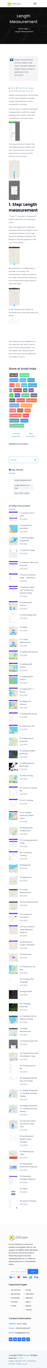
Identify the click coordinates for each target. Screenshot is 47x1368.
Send (33, 1272)
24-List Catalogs (26, 800)
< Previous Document (16, 434)
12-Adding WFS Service (29, 652)
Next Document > (31, 434)
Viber (31, 390)
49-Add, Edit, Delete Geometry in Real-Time (28, 1124)
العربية (25, 1364)
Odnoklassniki (26, 405)
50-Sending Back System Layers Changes (26, 1139)
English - (12, 1361)
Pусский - (12, 1364)
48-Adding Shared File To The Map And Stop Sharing (28, 1108)
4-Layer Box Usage (27, 550)
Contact (29, 1310)
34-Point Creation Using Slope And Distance (27, 929)
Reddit (27, 410)
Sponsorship (15, 1294)
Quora (20, 410)
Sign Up (28, 1306)
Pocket (13, 410)
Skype (24, 385)
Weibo (25, 415)
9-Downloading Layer (28, 615)
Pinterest (17, 390)
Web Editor (30, 1294)
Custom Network (17, 425)
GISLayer (26, 1355)
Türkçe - (19, 1364)
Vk (11, 390)
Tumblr (34, 395)
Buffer (12, 400)
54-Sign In (24, 1188)
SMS (17, 385)
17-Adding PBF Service (28, 714)
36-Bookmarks (25, 954)
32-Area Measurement (29, 902)
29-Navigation (25, 865)
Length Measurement (23, 480)
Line (11, 395)
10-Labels (23, 627)
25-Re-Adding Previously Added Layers (27, 815)
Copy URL (13, 375)
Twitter (23, 380)
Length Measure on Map (22, 486)
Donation (14, 1302)
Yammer (24, 420)
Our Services (16, 1290)
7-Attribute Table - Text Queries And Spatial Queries (27, 590)
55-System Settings (28, 1201)
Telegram (32, 385)
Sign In (28, 1302)
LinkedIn (31, 380)
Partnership (15, 1298)
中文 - (25, 1361)
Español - (19, 1361)
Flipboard (20, 400)
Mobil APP (29, 1298)
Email (12, 385)
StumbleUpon (15, 415)
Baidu (17, 395)
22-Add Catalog (26, 775)
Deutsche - (32, 1361)
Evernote (25, 395)
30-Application (26, 877)
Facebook (14, 380)
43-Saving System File (29, 1041)
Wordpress (14, 420)
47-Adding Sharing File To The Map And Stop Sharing (29, 1093)
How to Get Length (22, 493)
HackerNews (31, 400)
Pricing (28, 1290)
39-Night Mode (26, 991)
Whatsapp (24, 375)
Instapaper (14, 405)
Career (13, 1306)
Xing (25, 390)
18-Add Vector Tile (27, 726)
